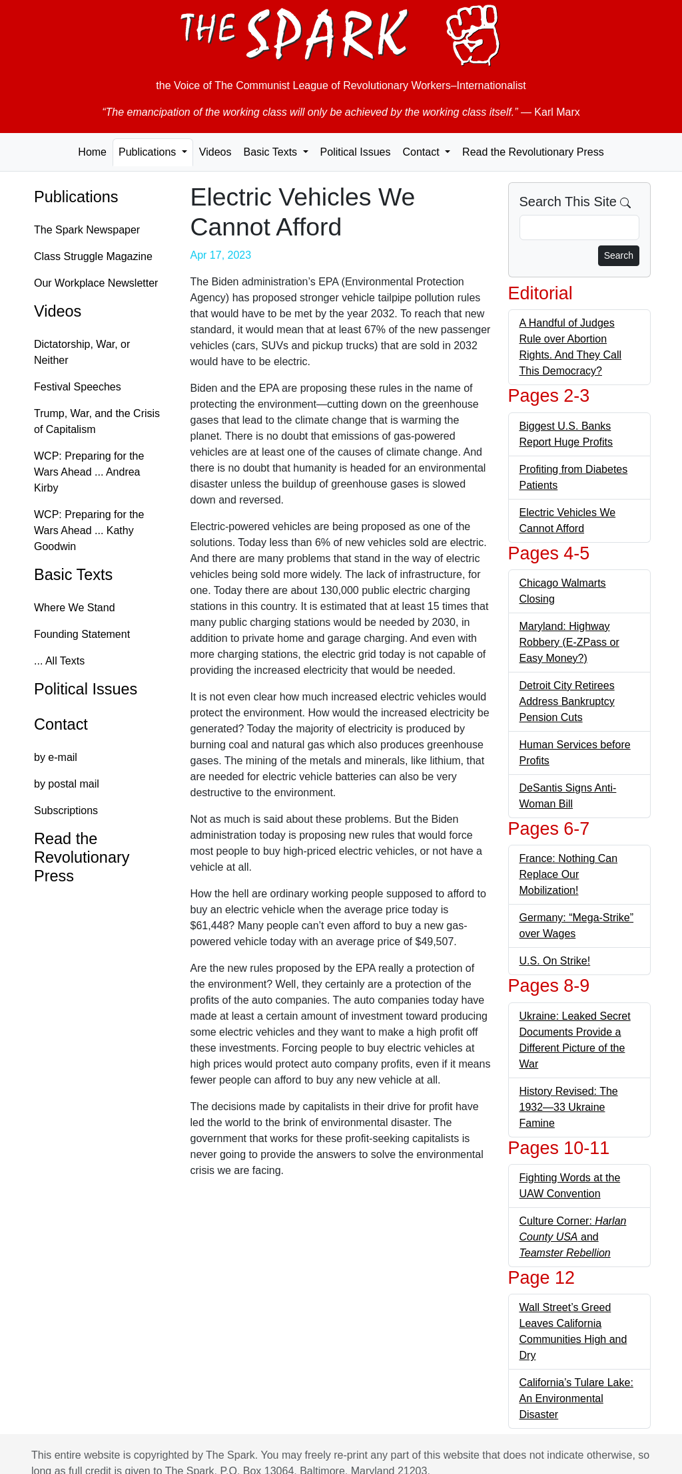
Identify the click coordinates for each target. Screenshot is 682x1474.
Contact (61, 724)
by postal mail (66, 784)
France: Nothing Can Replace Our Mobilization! (568, 874)
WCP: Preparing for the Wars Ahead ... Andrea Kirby (89, 472)
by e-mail (55, 757)
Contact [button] (422, 152)
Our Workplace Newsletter (96, 283)
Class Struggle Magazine (93, 256)
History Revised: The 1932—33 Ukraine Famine (568, 1107)
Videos (215, 152)
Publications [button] (149, 152)
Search (618, 255)
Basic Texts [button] (271, 152)
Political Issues (355, 152)
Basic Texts (73, 574)
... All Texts (59, 660)
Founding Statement (82, 634)
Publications (76, 197)
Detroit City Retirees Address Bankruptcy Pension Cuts (567, 701)
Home (92, 152)
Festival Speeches (77, 386)
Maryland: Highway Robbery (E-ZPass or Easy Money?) (569, 642)
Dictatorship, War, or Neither (82, 352)
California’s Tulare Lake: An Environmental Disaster (576, 1398)
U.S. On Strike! (555, 960)
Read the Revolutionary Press (533, 152)
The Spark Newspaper (87, 229)
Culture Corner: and (573, 1236)
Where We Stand (74, 607)
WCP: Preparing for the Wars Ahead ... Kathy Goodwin (89, 530)
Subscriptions (66, 810)
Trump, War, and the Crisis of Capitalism (97, 421)
